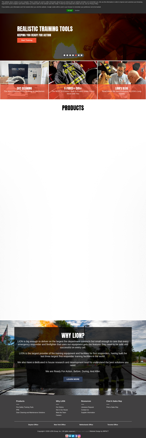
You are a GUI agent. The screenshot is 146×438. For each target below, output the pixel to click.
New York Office (60, 424)
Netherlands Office (86, 424)
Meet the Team (61, 412)
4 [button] (73, 55)
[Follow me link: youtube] (66, 437)
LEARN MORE (73, 379)
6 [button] (79, 55)
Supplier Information (88, 412)
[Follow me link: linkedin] (69, 437)
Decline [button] (77, 10)
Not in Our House (62, 410)
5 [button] (76, 55)
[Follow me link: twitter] (73, 437)
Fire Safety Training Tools (24, 407)
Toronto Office (112, 424)
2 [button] (67, 55)
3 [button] (70, 55)
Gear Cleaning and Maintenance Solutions (30, 412)
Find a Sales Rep (112, 407)
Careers (58, 415)
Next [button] (81, 55)
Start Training (26, 40)
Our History (60, 407)
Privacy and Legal (82, 431)
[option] (73, 37)
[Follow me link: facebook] (76, 437)
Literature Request (87, 407)
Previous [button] (64, 55)
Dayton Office (33, 424)
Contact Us (85, 410)
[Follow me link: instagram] (79, 437)
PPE (17, 410)
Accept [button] (70, 10)
